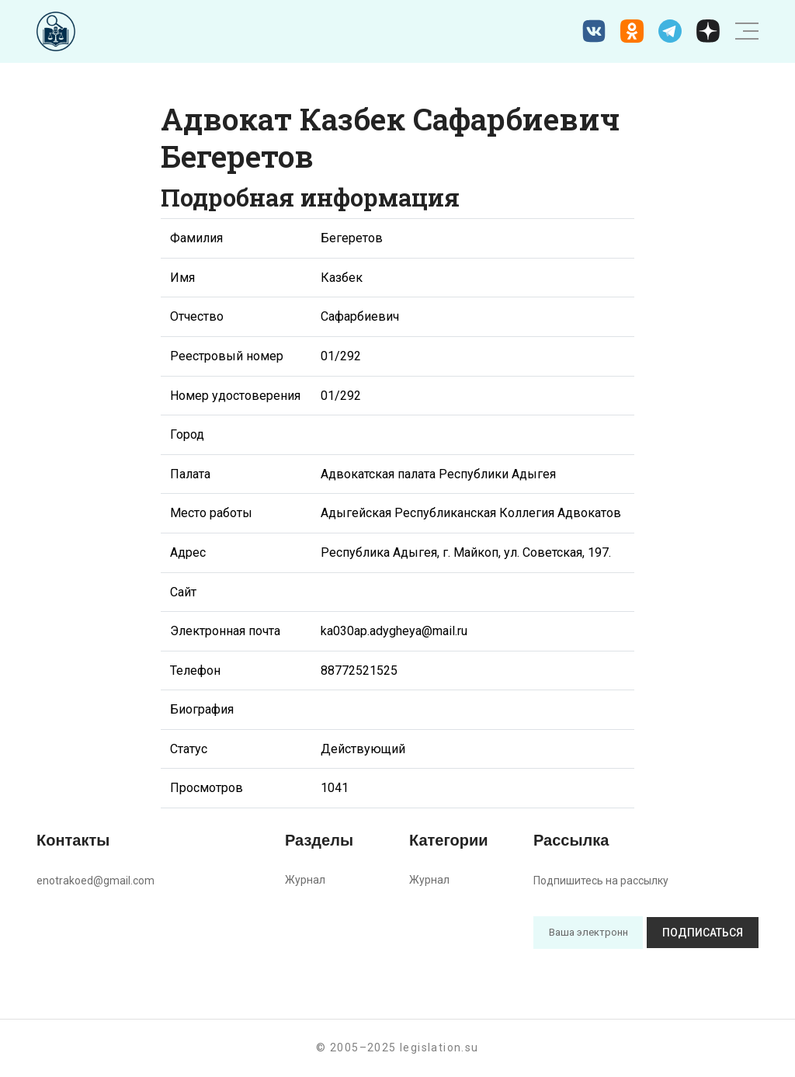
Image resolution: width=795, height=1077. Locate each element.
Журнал (305, 880)
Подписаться (702, 932)
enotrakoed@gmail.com (95, 880)
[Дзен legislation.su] (708, 31)
